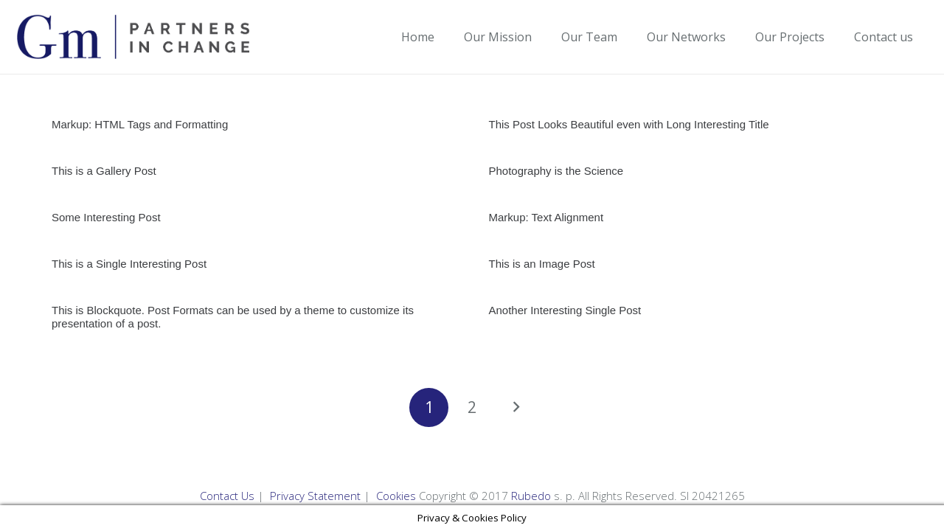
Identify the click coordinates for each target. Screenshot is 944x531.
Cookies (396, 495)
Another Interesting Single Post (565, 310)
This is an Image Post (542, 263)
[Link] (133, 37)
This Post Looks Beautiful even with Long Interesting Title (629, 124)
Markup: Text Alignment (546, 217)
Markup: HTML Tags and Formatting (140, 124)
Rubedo (531, 495)
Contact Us (227, 495)
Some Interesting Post (106, 217)
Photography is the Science (556, 170)
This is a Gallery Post (104, 170)
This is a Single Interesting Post (129, 263)
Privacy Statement (315, 495)
